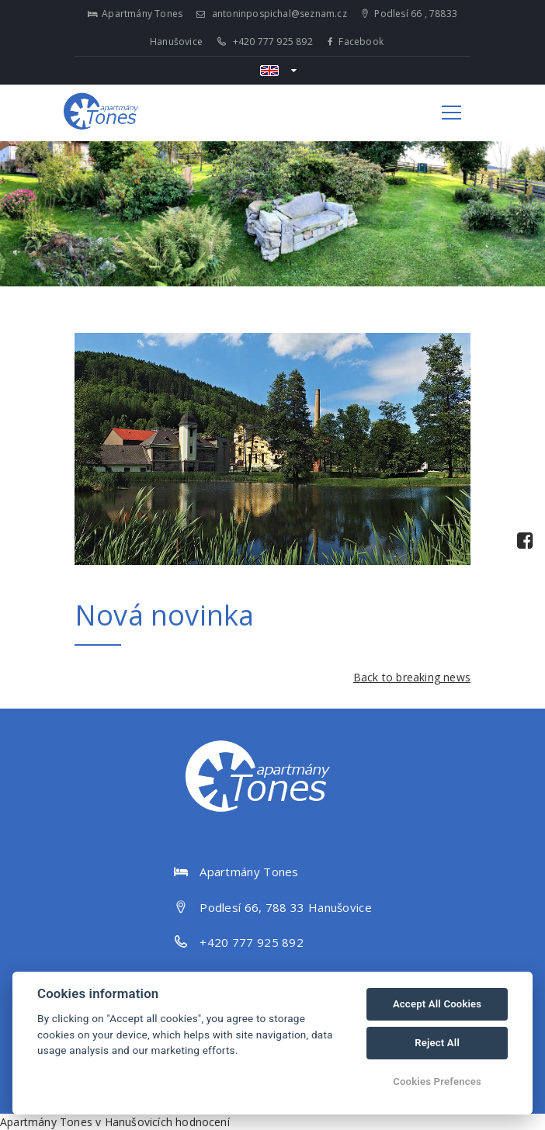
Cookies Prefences (437, 1081)
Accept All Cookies (437, 1004)
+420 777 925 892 (265, 41)
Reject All (437, 1043)
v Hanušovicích (133, 1121)
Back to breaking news (411, 677)
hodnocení (202, 1121)
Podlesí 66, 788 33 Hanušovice (286, 907)
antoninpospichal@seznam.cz (271, 13)
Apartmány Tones (46, 1121)
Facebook (356, 41)
